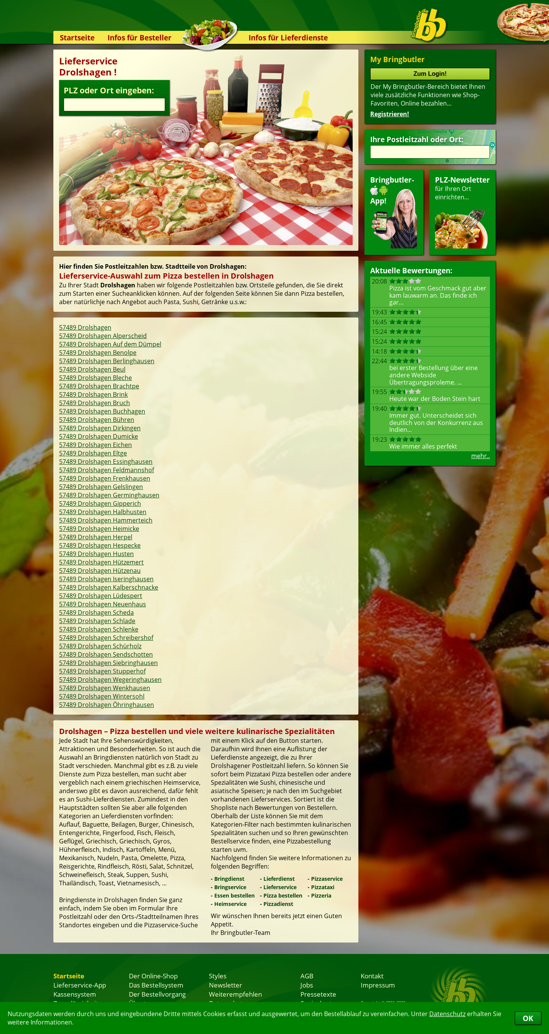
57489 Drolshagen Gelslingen (101, 487)
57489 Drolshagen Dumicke (98, 436)
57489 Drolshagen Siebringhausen (108, 663)
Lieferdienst (279, 878)
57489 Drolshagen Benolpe (97, 352)
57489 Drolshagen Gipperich (100, 503)
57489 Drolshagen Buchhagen (102, 411)
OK (528, 1018)
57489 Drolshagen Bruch (94, 403)
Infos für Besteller (140, 37)
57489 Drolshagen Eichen (95, 445)
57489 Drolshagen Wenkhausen (104, 688)
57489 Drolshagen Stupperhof (102, 671)
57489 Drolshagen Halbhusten (102, 512)
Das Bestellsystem (156, 984)
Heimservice (230, 903)
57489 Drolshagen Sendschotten (106, 654)
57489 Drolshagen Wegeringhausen (110, 679)
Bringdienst (229, 878)
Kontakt (372, 975)
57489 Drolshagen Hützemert (101, 562)
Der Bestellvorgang (157, 994)
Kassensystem (74, 994)
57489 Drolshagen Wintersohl (101, 696)
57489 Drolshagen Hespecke (100, 545)
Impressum (378, 984)
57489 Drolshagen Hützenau (100, 570)
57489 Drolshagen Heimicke (99, 528)
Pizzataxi (322, 887)
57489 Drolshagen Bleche (95, 378)
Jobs (306, 984)
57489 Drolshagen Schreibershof (106, 637)
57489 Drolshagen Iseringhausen (106, 579)
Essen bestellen (234, 895)
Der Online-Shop (153, 975)
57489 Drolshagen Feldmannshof (106, 470)
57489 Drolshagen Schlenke (98, 629)
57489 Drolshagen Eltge (93, 453)
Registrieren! (389, 114)
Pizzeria (321, 895)
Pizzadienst (278, 903)
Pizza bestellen (282, 895)
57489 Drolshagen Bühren (96, 419)
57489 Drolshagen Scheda (96, 612)
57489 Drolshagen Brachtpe (99, 386)
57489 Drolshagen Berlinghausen (106, 361)
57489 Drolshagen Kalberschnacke (108, 587)
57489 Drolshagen (85, 327)
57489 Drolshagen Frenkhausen (104, 478)
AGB (306, 975)
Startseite (77, 37)
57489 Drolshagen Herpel (95, 537)
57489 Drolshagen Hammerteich (105, 520)
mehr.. (480, 456)
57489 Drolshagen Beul (92, 369)
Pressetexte (318, 994)
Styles (217, 975)
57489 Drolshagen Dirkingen (100, 428)
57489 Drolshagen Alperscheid (103, 336)
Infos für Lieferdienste (288, 37)
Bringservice (230, 887)
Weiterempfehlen (235, 994)
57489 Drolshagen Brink (93, 394)
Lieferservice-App (79, 984)
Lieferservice (280, 887)
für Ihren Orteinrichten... (462, 211)
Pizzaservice (327, 878)
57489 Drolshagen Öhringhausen (106, 705)
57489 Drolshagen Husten (96, 554)
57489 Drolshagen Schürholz (100, 646)
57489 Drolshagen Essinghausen (105, 461)
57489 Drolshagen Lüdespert (100, 596)
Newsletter (225, 984)
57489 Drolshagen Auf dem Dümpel (110, 344)
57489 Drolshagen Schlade (97, 621)
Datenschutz (447, 1014)
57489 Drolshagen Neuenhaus (102, 604)
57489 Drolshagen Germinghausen (109, 495)
